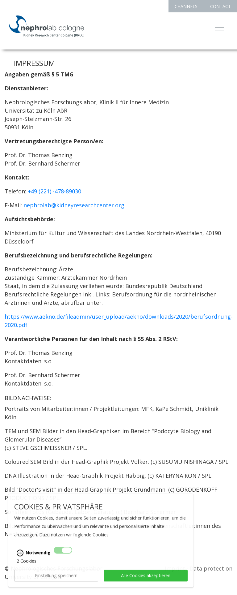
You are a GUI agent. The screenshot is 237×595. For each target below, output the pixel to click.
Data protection (210, 568)
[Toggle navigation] (219, 31)
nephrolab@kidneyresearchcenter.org (73, 205)
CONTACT (220, 6)
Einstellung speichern (56, 583)
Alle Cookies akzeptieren (145, 583)
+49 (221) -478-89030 (54, 191)
